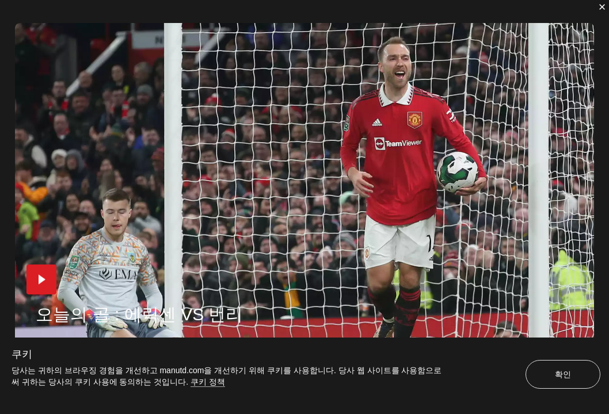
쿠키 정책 (208, 381)
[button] (41, 279)
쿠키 (22, 354)
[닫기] (602, 7)
